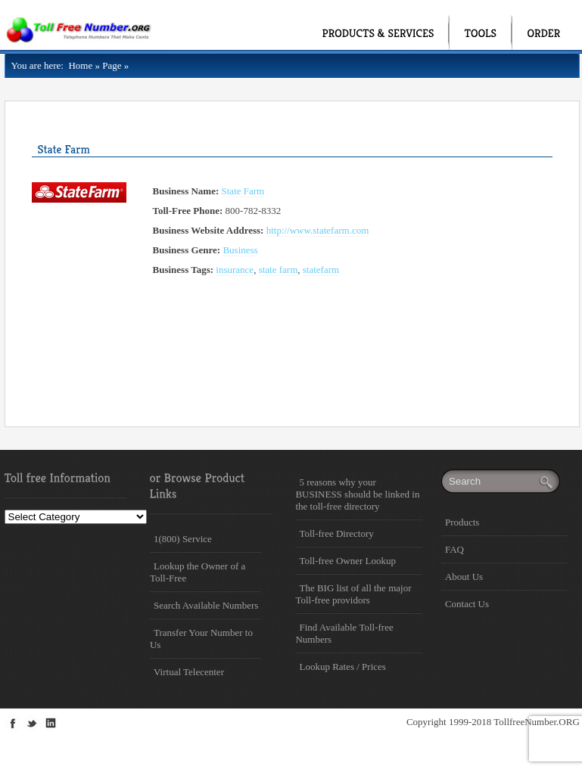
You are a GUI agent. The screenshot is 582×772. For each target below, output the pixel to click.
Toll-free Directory (336, 533)
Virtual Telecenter (189, 671)
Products (462, 522)
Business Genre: (187, 250)
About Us (464, 576)
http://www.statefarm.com (317, 230)
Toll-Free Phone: (188, 210)
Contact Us (467, 603)
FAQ (454, 549)
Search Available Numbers (206, 605)
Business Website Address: (208, 230)
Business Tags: (183, 269)
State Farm (243, 191)
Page (111, 65)
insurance (235, 269)
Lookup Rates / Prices (342, 666)
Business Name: (186, 191)
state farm (278, 269)
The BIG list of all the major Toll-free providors (353, 594)
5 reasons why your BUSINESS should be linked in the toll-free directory (357, 494)
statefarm (321, 269)
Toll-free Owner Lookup (347, 560)
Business (240, 250)
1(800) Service (183, 538)
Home (78, 65)
